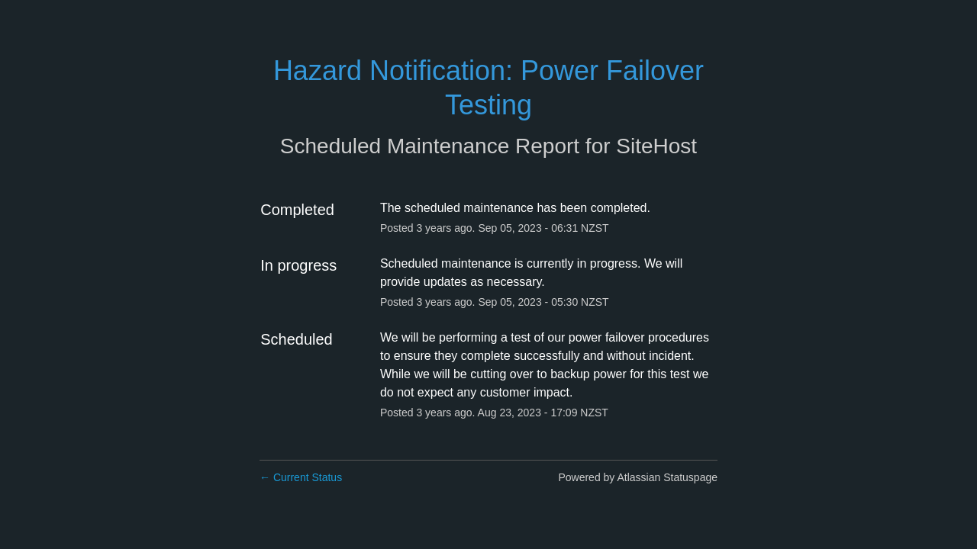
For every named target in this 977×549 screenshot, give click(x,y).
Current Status (301, 477)
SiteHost (656, 146)
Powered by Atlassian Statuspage (637, 477)
